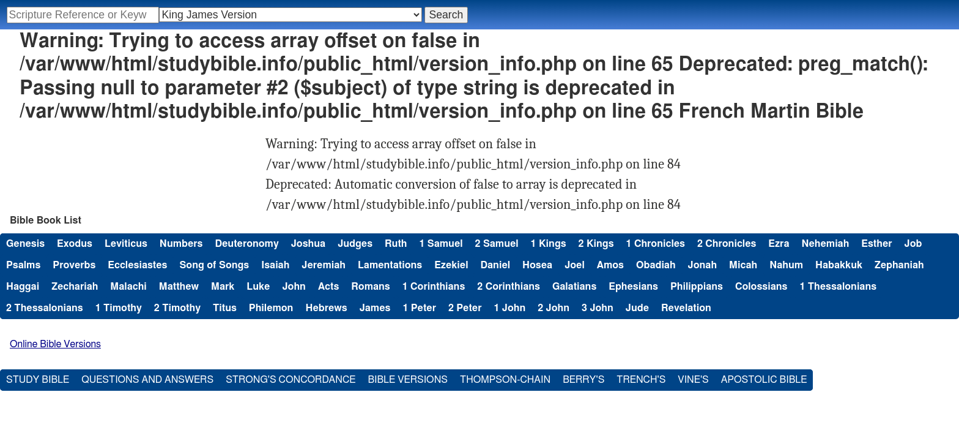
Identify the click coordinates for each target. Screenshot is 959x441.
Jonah (702, 265)
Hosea (537, 265)
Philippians (696, 287)
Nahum (786, 265)
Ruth (396, 244)
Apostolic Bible (764, 380)
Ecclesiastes (137, 265)
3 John (597, 308)
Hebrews (326, 308)
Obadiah (656, 265)
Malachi (128, 287)
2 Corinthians (508, 287)
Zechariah (74, 287)
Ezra (778, 244)
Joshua (308, 244)
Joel (575, 265)
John (293, 287)
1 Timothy (118, 308)
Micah (743, 265)
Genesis (25, 244)
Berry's (583, 380)
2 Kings (596, 244)
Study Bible (37, 380)
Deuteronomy (246, 244)
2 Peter (465, 308)
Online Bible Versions (55, 344)
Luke (258, 287)
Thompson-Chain (505, 380)
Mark (222, 287)
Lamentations (390, 265)
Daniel (495, 265)
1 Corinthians (433, 287)
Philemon (271, 308)
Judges (355, 244)
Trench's (640, 380)
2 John (553, 308)
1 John (509, 308)
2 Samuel (497, 244)
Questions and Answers (147, 380)
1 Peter (419, 308)
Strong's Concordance (290, 380)
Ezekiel (451, 265)
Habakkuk (838, 265)
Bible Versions (408, 380)
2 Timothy (177, 308)
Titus (225, 308)
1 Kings (548, 244)
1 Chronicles (655, 244)
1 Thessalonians (837, 287)
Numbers (181, 244)
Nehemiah (825, 244)
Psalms (23, 265)
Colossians (761, 287)
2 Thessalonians (44, 308)
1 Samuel (440, 244)
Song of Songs (214, 265)
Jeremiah (324, 265)
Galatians (574, 287)
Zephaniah (899, 265)
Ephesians (633, 287)
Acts (328, 287)
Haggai (22, 287)
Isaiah (275, 265)
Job (913, 244)
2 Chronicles (726, 244)
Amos (610, 265)
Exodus (74, 244)
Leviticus (126, 244)
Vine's (693, 380)
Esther (876, 244)
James (375, 308)
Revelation (686, 308)
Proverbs (74, 265)
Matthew (179, 287)
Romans (370, 287)
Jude (637, 308)
